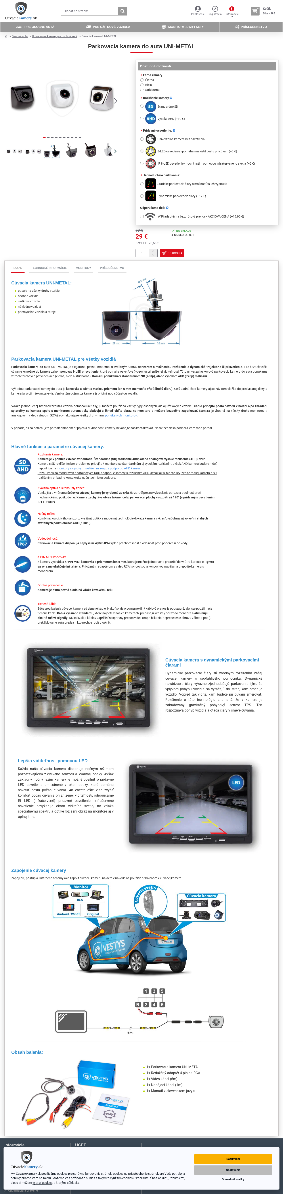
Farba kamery (152, 75)
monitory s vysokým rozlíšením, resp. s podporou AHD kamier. (99, 469)
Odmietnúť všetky (233, 1179)
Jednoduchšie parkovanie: (161, 175)
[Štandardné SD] (141, 106)
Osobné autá (20, 36)
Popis (17, 269)
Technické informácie (49, 269)
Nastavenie (233, 1170)
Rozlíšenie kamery (157, 98)
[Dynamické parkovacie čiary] (141, 196)
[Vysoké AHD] (141, 118)
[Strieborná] (141, 89)
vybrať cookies (42, 1182)
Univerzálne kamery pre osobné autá (54, 36)
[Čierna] (141, 80)
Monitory (83, 269)
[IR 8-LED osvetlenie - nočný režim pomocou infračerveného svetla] (141, 163)
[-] (153, 256)
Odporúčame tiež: (154, 208)
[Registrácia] (215, 11)
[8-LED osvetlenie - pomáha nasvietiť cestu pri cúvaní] (141, 151)
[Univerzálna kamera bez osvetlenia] (141, 139)
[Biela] (141, 84)
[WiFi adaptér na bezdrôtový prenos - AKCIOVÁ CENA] (141, 216)
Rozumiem (233, 1159)
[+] (153, 251)
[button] (115, 100)
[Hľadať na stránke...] (122, 11)
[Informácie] (232, 11)
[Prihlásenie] (198, 11)
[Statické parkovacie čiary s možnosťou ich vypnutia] (141, 183)
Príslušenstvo (112, 269)
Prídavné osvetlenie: (159, 130)
